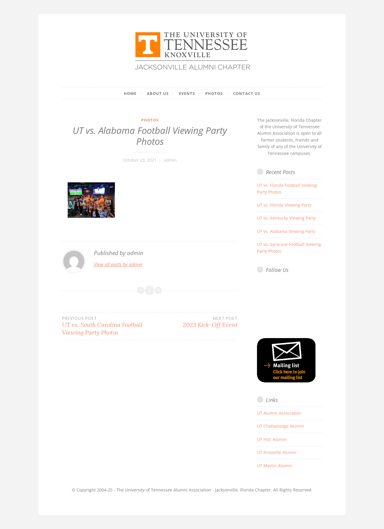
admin (170, 160)
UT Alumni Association (279, 413)
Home (130, 93)
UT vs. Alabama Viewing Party (286, 231)
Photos (214, 93)
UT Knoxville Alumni (277, 452)
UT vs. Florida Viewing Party (284, 205)
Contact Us (246, 93)
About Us (158, 93)
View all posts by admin (118, 264)
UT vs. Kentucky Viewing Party (286, 218)
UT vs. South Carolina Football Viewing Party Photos (106, 326)
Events (187, 93)
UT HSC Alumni (272, 439)
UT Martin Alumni (274, 465)
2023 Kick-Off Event (193, 322)
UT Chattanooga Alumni (280, 426)
